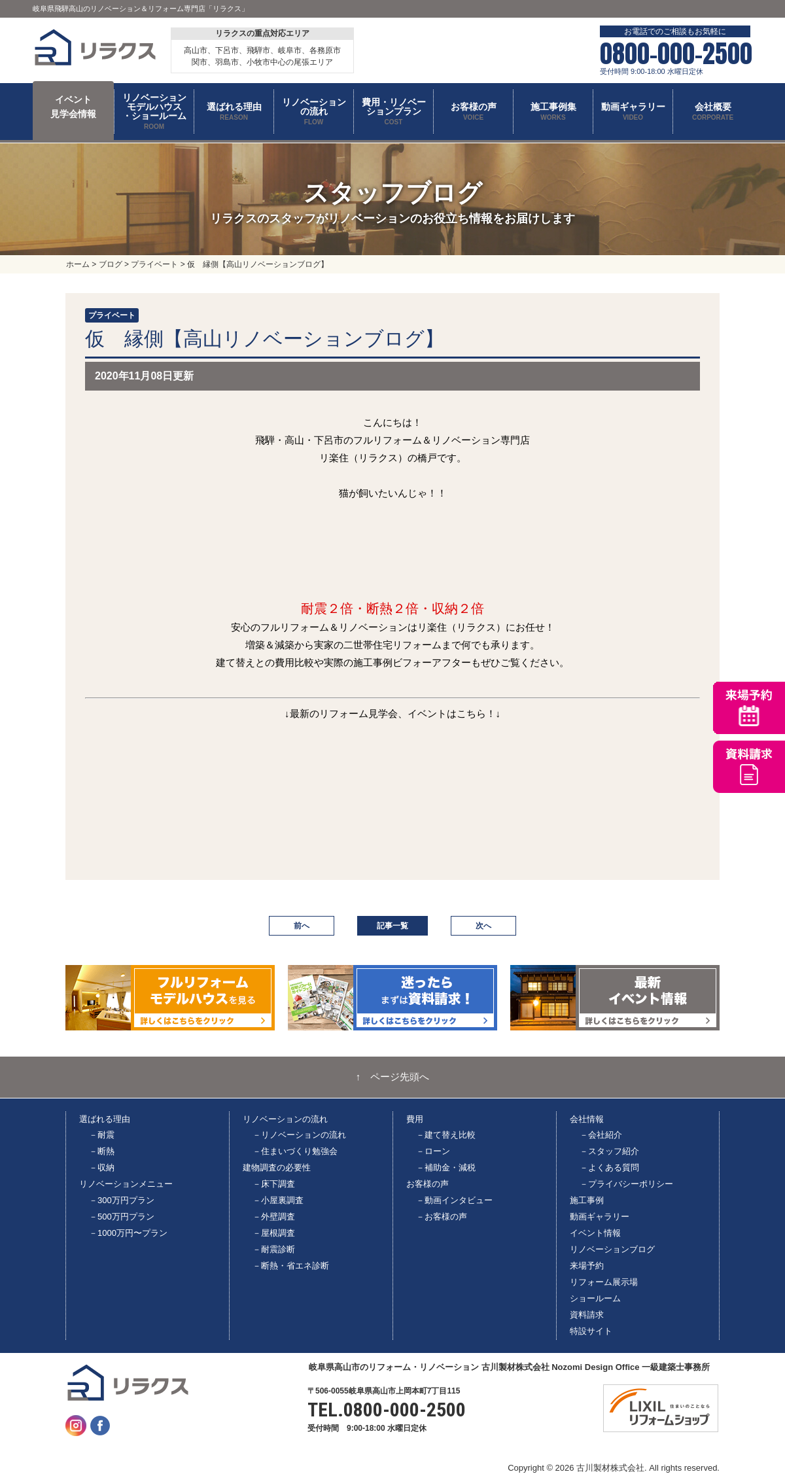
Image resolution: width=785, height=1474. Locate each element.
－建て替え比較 (446, 1135)
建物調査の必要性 (277, 1167)
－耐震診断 (274, 1249)
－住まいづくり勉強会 (295, 1151)
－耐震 (101, 1135)
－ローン (433, 1151)
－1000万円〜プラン (128, 1233)
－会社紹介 (601, 1135)
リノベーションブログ (612, 1249)
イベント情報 (595, 1233)
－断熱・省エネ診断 (291, 1266)
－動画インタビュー (454, 1200)
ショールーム (595, 1298)
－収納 (101, 1167)
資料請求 (587, 1315)
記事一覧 (392, 925)
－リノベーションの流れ (299, 1135)
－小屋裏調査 (278, 1200)
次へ (483, 925)
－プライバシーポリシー (626, 1184)
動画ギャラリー (599, 1216)
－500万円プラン (121, 1216)
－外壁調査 (274, 1216)
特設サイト (591, 1331)
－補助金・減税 (446, 1167)
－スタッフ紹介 (609, 1151)
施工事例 (587, 1200)
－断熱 (101, 1151)
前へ (301, 925)
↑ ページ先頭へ (393, 1077)
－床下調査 (274, 1184)
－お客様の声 (441, 1216)
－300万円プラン (121, 1200)
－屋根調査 (274, 1233)
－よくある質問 (609, 1167)
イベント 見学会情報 (73, 106)
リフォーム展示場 (604, 1282)
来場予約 (587, 1266)
